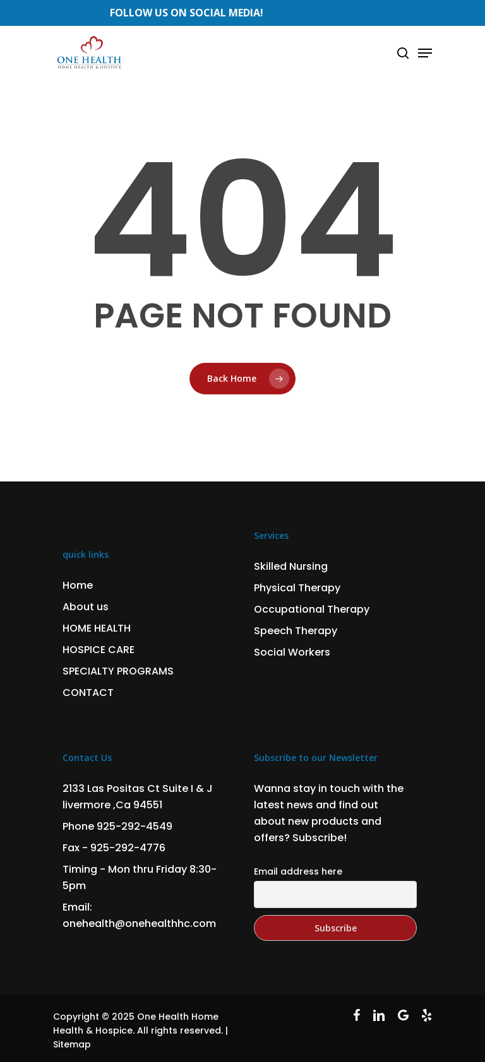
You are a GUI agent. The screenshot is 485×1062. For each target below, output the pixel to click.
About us (86, 606)
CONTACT (88, 692)
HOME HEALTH (97, 628)
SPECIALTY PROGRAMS (118, 671)
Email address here (298, 871)
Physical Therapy (297, 588)
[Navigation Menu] (425, 53)
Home (78, 585)
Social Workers (292, 652)
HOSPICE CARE (99, 649)
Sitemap (72, 1044)
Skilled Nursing (291, 566)
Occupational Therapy (311, 609)
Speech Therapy (295, 630)
